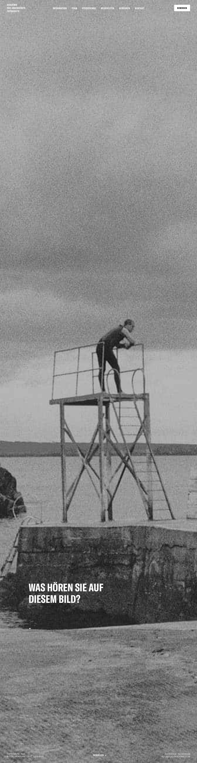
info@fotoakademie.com (175, 756)
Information (60, 8)
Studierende (89, 8)
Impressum (13, 753)
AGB (23, 753)
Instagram (184, 754)
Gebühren (124, 8)
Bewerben (182, 8)
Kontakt (139, 8)
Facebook (170, 754)
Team (74, 8)
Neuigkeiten (107, 8)
